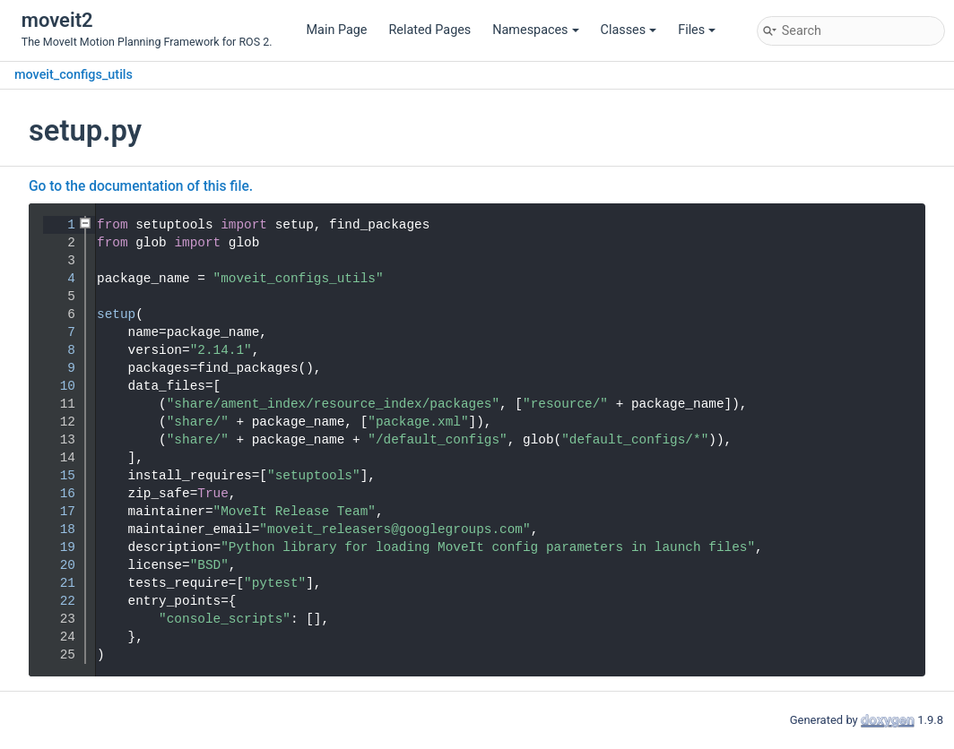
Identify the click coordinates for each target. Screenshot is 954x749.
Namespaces (535, 30)
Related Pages (429, 30)
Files (697, 30)
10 (56, 386)
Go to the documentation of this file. (141, 186)
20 (56, 565)
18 (56, 529)
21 (56, 583)
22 (56, 601)
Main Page (337, 30)
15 (56, 476)
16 (56, 493)
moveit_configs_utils (73, 74)
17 (56, 511)
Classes (629, 30)
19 (56, 547)
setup (116, 314)
